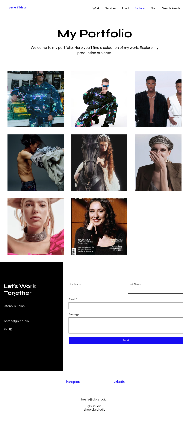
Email (72, 299)
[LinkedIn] (5, 329)
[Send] (126, 340)
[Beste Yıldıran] (18, 7)
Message (74, 314)
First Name (75, 284)
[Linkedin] (119, 382)
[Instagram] (10, 329)
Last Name (134, 284)
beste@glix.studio (16, 321)
